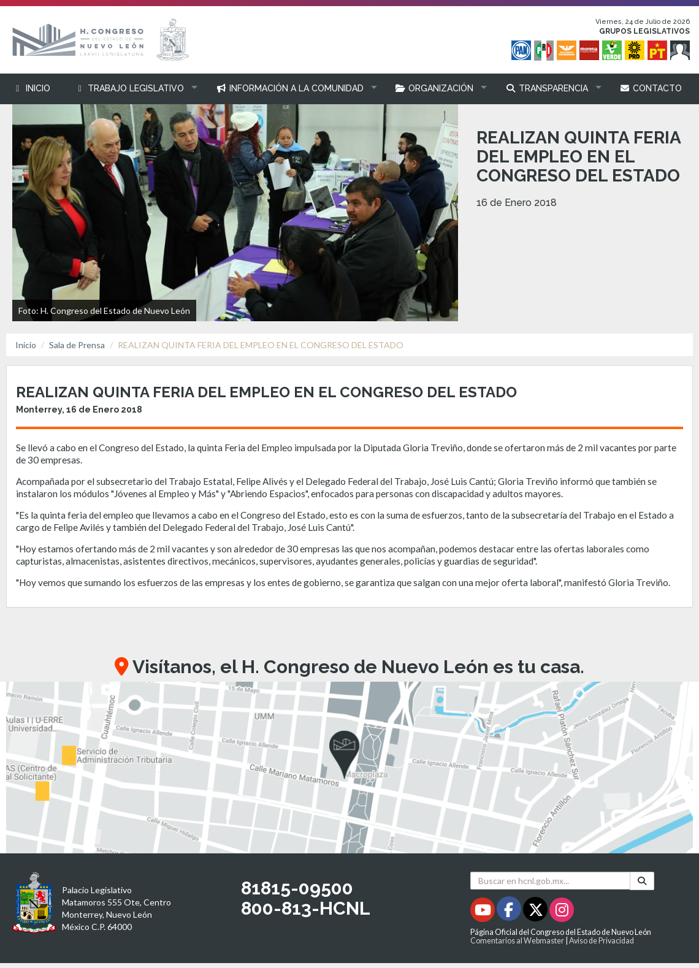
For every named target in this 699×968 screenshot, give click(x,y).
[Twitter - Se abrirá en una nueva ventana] (536, 912)
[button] (133, 89)
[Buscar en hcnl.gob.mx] (550, 881)
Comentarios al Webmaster (517, 940)
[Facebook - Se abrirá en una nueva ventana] (510, 912)
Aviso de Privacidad (601, 940)
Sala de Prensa (77, 345)
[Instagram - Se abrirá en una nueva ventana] (561, 912)
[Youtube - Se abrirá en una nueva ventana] (483, 912)
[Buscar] (642, 881)
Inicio (25, 345)
